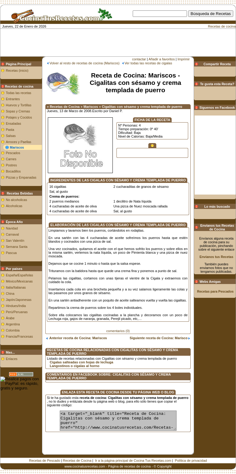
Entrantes (13, 99)
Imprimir (183, 59)
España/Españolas (19, 275)
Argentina (13, 324)
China (10, 293)
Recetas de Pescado (44, 456)
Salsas (11, 136)
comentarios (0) (118, 331)
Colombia (13, 330)
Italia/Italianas (16, 287)
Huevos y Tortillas (18, 105)
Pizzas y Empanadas (21, 177)
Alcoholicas (14, 206)
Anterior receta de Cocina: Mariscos (76, 338)
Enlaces (11, 359)
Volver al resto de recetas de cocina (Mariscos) (84, 63)
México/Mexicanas (19, 281)
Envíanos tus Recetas (216, 257)
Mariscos (17, 147)
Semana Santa (17, 246)
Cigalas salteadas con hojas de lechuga (81, 362)
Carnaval (12, 234)
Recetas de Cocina (77, 456)
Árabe (10, 318)
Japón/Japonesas (19, 299)
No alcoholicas (16, 200)
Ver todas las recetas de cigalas (148, 63)
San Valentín (15, 240)
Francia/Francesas (19, 336)
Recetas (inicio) (17, 70)
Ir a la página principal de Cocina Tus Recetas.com (133, 456)
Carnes (11, 159)
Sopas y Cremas (18, 111)
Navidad (12, 228)
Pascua (11, 253)
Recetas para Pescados (215, 291)
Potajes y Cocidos (19, 117)
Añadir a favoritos (162, 59)
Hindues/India (16, 306)
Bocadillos (13, 171)
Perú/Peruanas (17, 312)
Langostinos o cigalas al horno (74, 366)
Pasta (10, 129)
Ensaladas (13, 123)
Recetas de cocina (222, 26)
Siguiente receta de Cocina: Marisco (160, 338)
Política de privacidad (191, 456)
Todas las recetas (18, 93)
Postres (11, 165)
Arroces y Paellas (18, 142)
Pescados (13, 153)
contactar (139, 59)
